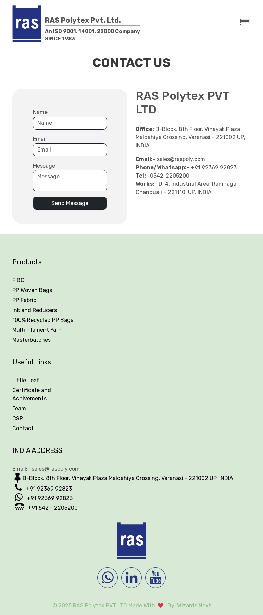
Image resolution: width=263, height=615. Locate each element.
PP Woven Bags (32, 290)
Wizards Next (194, 605)
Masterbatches (31, 340)
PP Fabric (24, 300)
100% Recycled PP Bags (42, 320)
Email (40, 139)
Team (19, 408)
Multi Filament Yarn (37, 330)
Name (40, 112)
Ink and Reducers (34, 310)
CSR (17, 418)
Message (44, 165)
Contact (23, 428)
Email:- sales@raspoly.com (46, 469)
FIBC (18, 280)
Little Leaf (25, 380)
